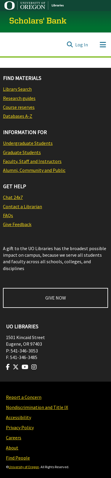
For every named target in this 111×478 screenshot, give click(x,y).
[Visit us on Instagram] (34, 367)
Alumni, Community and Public (34, 170)
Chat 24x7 (13, 197)
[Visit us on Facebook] (8, 367)
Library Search (17, 89)
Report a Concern (23, 397)
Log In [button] (82, 45)
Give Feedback (17, 224)
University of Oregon (24, 467)
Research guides (19, 98)
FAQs (8, 215)
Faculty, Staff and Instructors (32, 161)
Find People (18, 458)
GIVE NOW (55, 298)
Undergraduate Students (28, 143)
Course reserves (19, 107)
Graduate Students (22, 152)
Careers (13, 438)
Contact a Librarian (22, 206)
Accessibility (18, 417)
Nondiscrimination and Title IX (37, 407)
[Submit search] (69, 44)
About (12, 448)
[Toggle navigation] (102, 44)
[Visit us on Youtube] (25, 367)
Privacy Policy (20, 427)
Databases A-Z (17, 116)
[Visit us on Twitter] (16, 367)
